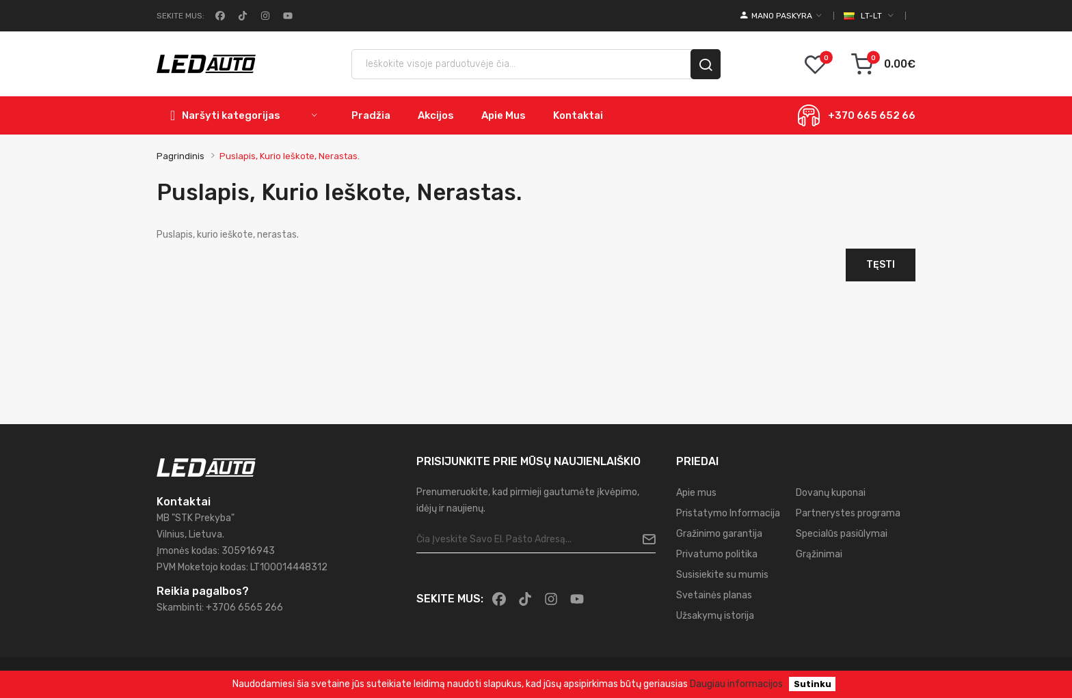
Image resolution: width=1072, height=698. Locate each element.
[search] (706, 64)
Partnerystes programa (848, 513)
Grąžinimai (819, 554)
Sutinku (812, 684)
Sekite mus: (180, 15)
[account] (781, 15)
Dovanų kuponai (831, 493)
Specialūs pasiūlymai (841, 534)
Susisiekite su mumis (722, 575)
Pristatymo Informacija (728, 513)
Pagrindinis (180, 156)
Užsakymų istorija (715, 616)
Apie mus (696, 493)
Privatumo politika (717, 554)
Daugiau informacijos (736, 684)
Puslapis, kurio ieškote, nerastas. (289, 156)
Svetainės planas (714, 595)
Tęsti (880, 264)
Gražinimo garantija (719, 534)
